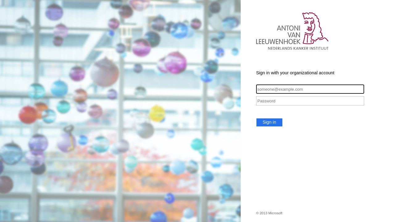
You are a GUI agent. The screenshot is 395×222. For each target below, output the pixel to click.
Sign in (269, 122)
